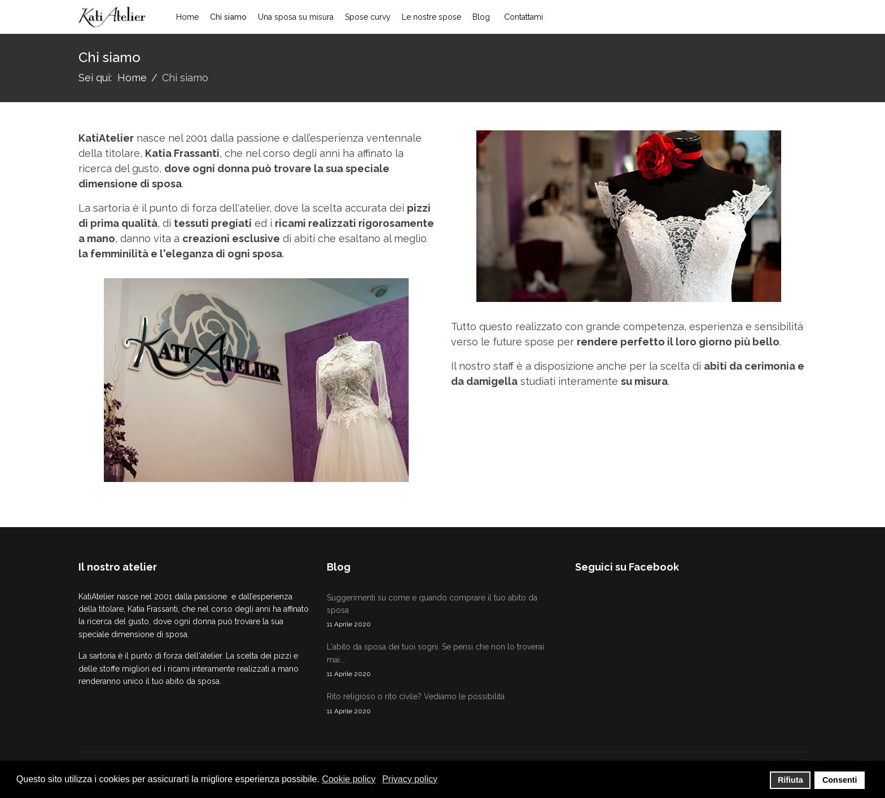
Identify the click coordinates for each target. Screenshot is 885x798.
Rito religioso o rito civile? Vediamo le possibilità (442, 704)
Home (187, 16)
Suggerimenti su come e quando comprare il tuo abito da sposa (442, 611)
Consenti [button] (839, 779)
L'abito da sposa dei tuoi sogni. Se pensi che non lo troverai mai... (442, 660)
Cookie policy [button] (348, 779)
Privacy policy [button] (409, 779)
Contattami (523, 16)
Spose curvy (368, 16)
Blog (481, 16)
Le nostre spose (431, 16)
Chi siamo (228, 16)
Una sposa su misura (296, 16)
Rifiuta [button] (790, 779)
